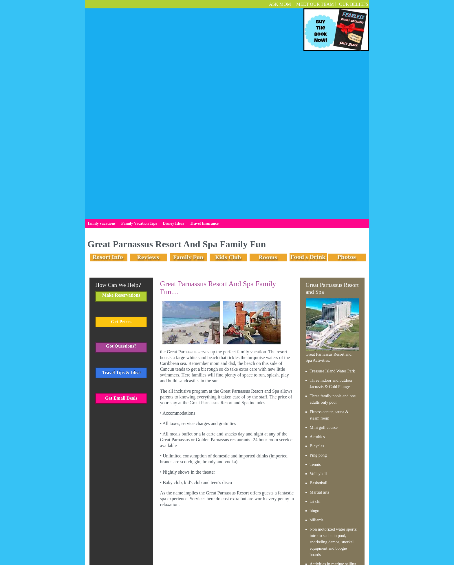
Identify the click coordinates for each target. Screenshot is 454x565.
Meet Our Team (315, 4)
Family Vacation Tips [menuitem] (139, 60)
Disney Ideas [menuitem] (173, 60)
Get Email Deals (121, 234)
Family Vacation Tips (205, 540)
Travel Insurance (259, 540)
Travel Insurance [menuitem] (204, 60)
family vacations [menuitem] (102, 60)
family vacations (173, 540)
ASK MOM (280, 4)
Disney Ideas (234, 540)
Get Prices (121, 158)
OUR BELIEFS (353, 4)
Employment (283, 540)
